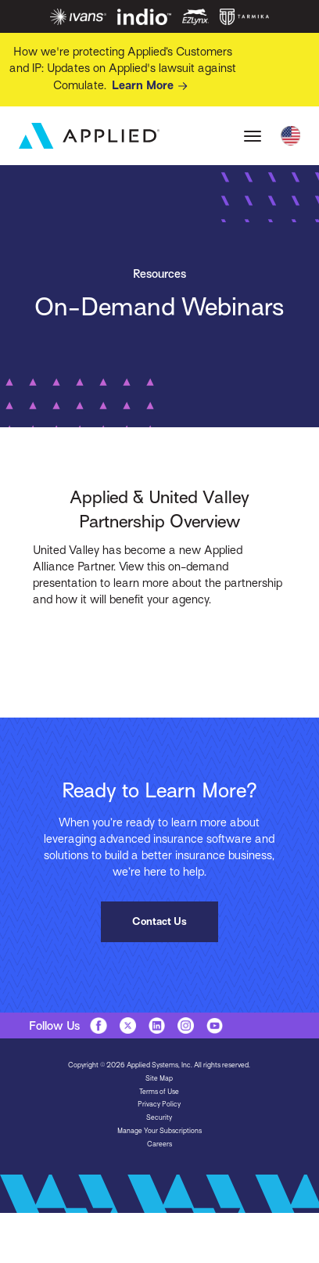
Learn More (152, 86)
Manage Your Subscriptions (159, 1131)
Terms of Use (159, 1092)
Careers (159, 1144)
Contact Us (159, 921)
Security (159, 1117)
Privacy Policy (159, 1104)
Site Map (159, 1078)
